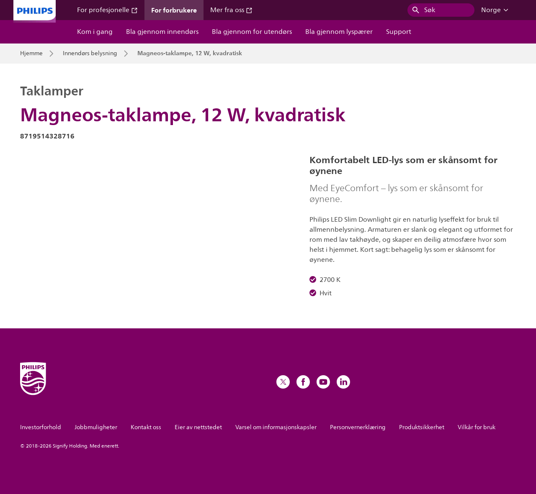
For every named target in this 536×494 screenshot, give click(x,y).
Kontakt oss (146, 427)
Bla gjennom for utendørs (252, 31)
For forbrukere (174, 10)
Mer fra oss (231, 10)
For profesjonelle (107, 10)
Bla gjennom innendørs (162, 31)
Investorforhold (40, 427)
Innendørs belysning (90, 53)
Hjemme (31, 53)
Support (398, 31)
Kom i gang (95, 31)
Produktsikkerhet (421, 427)
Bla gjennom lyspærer (339, 31)
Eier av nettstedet (198, 427)
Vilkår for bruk (476, 427)
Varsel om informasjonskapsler (276, 427)
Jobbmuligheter (96, 427)
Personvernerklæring (358, 427)
